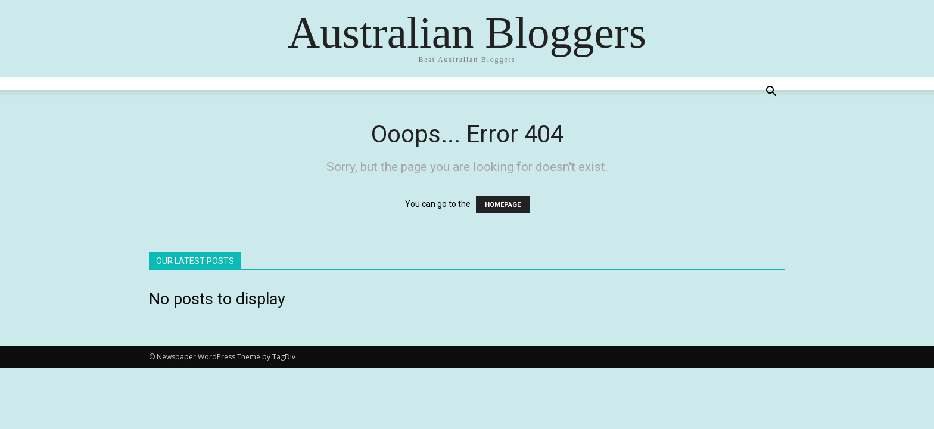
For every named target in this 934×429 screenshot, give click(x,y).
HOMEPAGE (503, 205)
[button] (770, 92)
